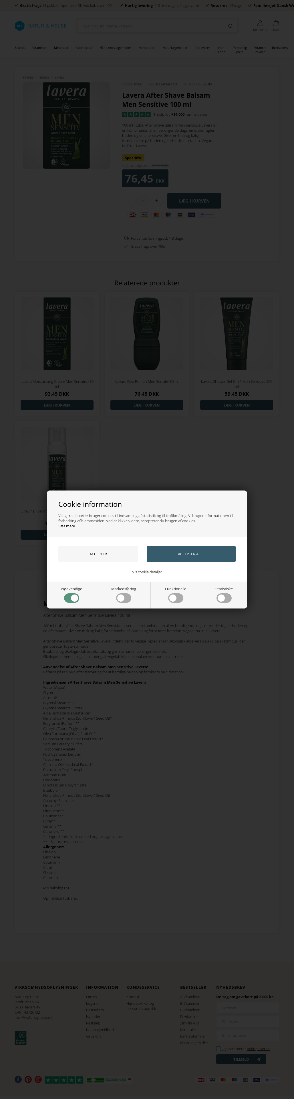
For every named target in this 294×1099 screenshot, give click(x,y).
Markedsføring (123, 594)
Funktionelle (175, 594)
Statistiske (224, 594)
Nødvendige (71, 594)
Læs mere (66, 526)
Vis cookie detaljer (147, 571)
